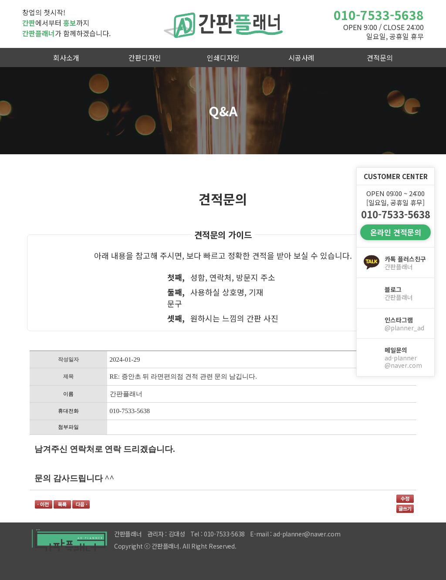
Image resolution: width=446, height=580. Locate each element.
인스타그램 (406, 323)
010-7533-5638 (379, 15)
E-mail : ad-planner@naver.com (295, 533)
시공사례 (301, 57)
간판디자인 (144, 57)
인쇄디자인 (223, 57)
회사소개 (66, 57)
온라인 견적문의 (395, 232)
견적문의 (380, 57)
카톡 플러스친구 (406, 262)
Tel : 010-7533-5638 (217, 533)
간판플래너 (223, 24)
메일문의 (406, 358)
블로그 (406, 293)
